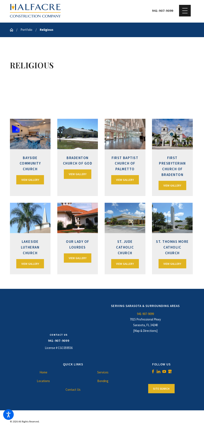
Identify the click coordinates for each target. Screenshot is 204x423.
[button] (8, 414)
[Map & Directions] (145, 331)
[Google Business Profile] (170, 371)
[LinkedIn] (158, 371)
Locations (43, 381)
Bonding (102, 381)
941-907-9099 (162, 11)
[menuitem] (43, 372)
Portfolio (26, 30)
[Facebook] (153, 371)
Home (43, 372)
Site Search (161, 389)
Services (102, 372)
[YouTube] (164, 371)
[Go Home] (13, 29)
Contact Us (73, 390)
